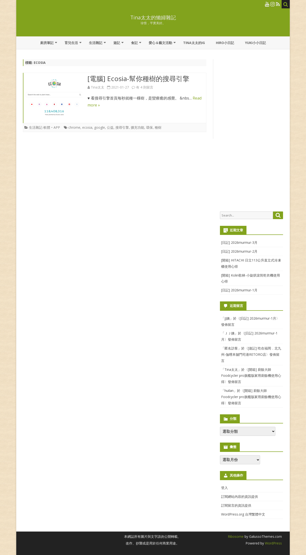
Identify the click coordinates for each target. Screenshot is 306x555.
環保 (149, 127)
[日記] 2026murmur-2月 (239, 251)
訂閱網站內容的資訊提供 (239, 496)
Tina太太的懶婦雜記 (153, 17)
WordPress (273, 543)
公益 (110, 127)
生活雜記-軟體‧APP (44, 127)
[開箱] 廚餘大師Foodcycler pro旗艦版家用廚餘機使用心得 (251, 375)
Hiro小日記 (225, 42)
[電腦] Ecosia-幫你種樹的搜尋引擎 (138, 78)
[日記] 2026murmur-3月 (239, 242)
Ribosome (236, 536)
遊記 (116, 42)
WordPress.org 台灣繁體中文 (243, 514)
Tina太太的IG (194, 42)
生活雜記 (95, 42)
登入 (224, 487)
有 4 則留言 (144, 87)
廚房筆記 (47, 42)
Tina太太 (97, 87)
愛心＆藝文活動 (160, 42)
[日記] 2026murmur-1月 (239, 290)
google (99, 127)
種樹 (158, 127)
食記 (134, 42)
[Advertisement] (251, 133)
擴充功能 (137, 127)
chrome (74, 127)
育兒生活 (71, 42)
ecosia (87, 127)
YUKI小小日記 (255, 42)
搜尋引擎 (122, 127)
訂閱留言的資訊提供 (236, 505)
